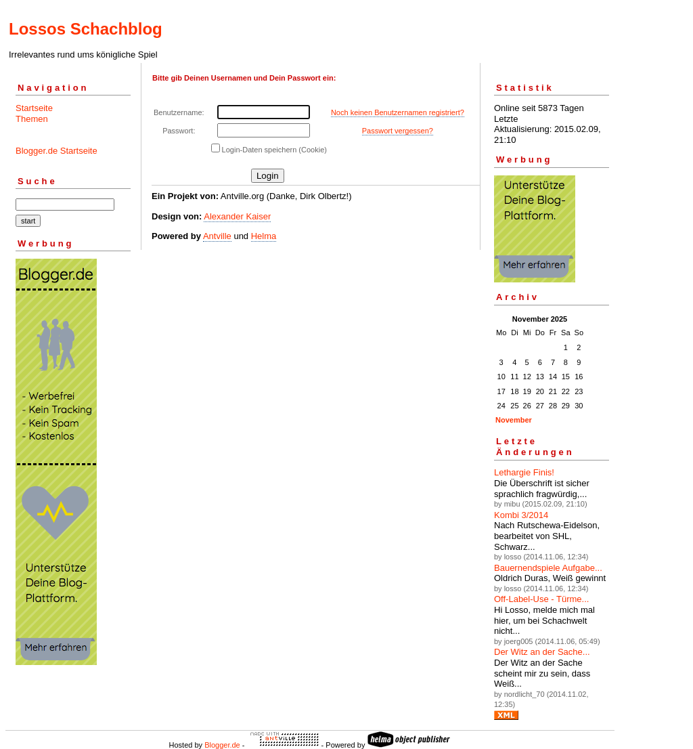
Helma (264, 236)
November (513, 420)
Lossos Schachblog (85, 29)
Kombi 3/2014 (521, 515)
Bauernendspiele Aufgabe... (548, 568)
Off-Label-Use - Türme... (541, 599)
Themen (32, 119)
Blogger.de (222, 745)
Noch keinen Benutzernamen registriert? (397, 112)
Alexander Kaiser (237, 216)
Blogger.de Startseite (56, 151)
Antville (217, 236)
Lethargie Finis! (524, 472)
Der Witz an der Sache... (542, 652)
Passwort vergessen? (397, 131)
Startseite (34, 108)
